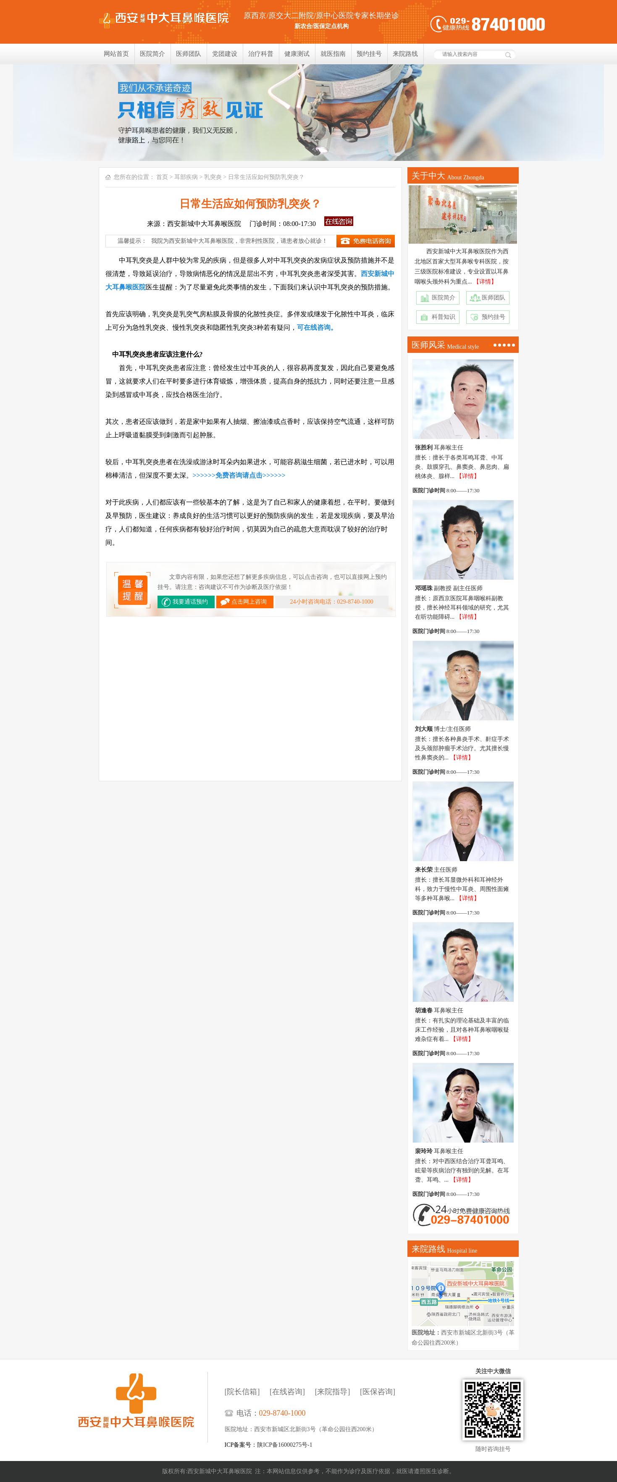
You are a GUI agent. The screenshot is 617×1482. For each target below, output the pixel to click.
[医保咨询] (377, 1391)
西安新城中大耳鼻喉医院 (142, 1407)
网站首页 (116, 53)
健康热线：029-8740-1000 (487, 24)
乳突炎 (213, 177)
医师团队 (188, 53)
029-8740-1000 (282, 1413)
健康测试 (297, 53)
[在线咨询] (287, 1391)
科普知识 (443, 317)
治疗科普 (260, 53)
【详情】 (485, 282)
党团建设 (224, 53)
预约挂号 (369, 53)
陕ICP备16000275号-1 (284, 1445)
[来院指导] (332, 1391)
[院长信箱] (242, 1391)
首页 (162, 177)
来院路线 (405, 53)
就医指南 (333, 53)
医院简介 (152, 53)
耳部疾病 (186, 177)
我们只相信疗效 (308, 112)
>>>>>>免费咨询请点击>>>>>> (239, 475)
